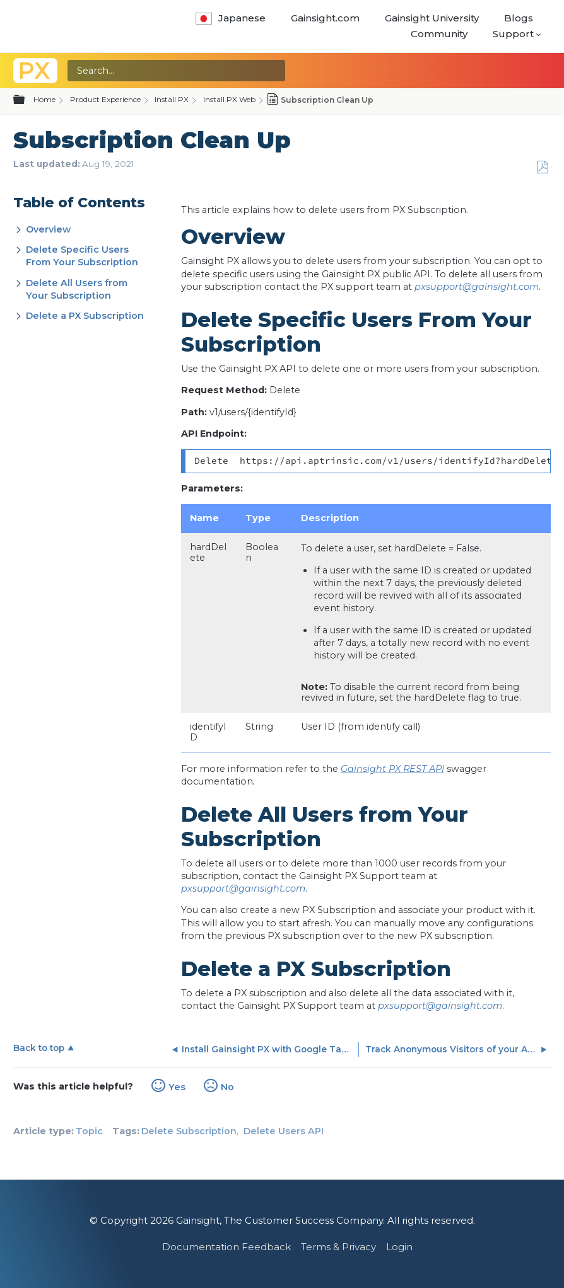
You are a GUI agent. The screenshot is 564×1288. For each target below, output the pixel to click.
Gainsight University (432, 18)
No (227, 1087)
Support (513, 34)
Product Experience (105, 99)
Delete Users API (284, 1131)
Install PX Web (229, 99)
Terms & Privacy (338, 1247)
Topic (89, 1131)
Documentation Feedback (226, 1247)
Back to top (38, 1048)
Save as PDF (542, 167)
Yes (176, 1087)
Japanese (231, 18)
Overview (48, 229)
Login (399, 1247)
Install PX (172, 99)
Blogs (518, 18)
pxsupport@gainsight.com (476, 286)
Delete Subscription (189, 1131)
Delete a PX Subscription (85, 315)
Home (44, 99)
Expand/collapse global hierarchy (26, 100)
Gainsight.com (325, 18)
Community (439, 34)
